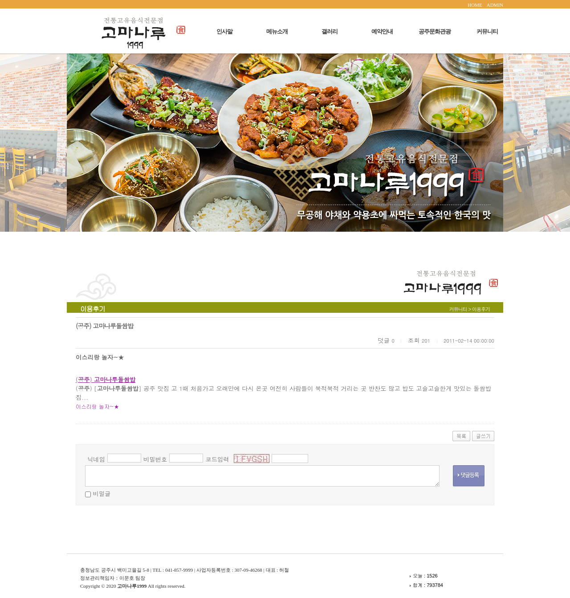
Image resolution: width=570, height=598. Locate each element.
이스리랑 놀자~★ (97, 406)
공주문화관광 (435, 31)
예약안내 (382, 31)
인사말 (224, 31)
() (105, 379)
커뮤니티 (487, 31)
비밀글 (101, 493)
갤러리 (330, 31)
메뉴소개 (277, 31)
